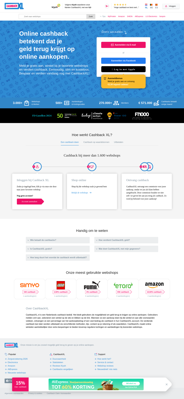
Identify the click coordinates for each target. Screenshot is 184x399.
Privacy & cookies (35, 393)
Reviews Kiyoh (59, 366)
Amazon (121, 16)
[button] (123, 69)
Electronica (13, 362)
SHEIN (130, 16)
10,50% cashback (155, 292)
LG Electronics (151, 16)
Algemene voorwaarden (14, 393)
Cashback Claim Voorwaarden (59, 393)
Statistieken (58, 362)
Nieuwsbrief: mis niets (107, 369)
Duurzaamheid (59, 359)
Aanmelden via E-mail (125, 45)
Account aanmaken (29, 201)
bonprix (162, 16)
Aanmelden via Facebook (123, 61)
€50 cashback (123, 292)
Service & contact (105, 362)
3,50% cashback (61, 292)
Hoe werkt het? (104, 359)
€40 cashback (30, 292)
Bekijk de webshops (80, 193)
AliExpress (139, 16)
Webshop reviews (105, 366)
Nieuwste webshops (17, 373)
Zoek (91, 16)
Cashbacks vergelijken (63, 369)
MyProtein (112, 16)
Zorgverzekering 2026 (18, 359)
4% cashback (92, 292)
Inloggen (172, 6)
